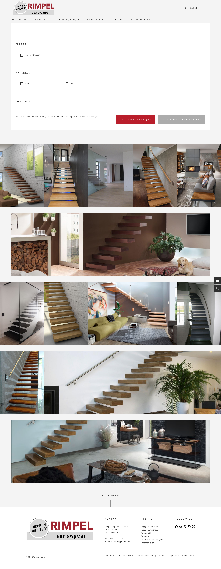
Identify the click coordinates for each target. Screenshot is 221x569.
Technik (117, 19)
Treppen (40, 19)
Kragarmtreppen (30, 55)
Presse (184, 555)
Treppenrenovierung (66, 19)
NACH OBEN (110, 495)
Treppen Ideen (96, 19)
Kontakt (193, 8)
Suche (184, 8)
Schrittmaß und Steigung (152, 539)
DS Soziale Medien (126, 555)
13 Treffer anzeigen (135, 119)
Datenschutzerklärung (146, 555)
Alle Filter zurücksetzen (182, 119)
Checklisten (110, 555)
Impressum (174, 555)
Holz (70, 83)
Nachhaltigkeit (147, 542)
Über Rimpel (20, 19)
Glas (24, 83)
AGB (192, 555)
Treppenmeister (140, 19)
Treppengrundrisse (149, 530)
